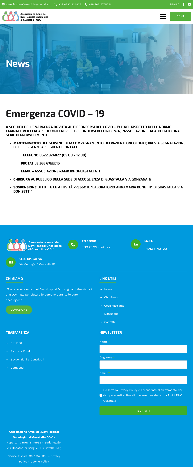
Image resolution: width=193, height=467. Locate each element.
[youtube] (189, 4)
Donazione (111, 313)
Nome (105, 342)
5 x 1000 (16, 343)
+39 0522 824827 (96, 247)
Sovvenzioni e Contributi (27, 359)
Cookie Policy (40, 461)
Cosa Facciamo (114, 305)
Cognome (107, 357)
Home (108, 289)
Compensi (17, 367)
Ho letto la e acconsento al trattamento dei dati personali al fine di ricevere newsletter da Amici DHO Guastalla (142, 395)
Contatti (109, 322)
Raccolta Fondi (21, 351)
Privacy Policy (128, 390)
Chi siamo (111, 297)
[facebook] (183, 4)
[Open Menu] (163, 16)
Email (105, 373)
